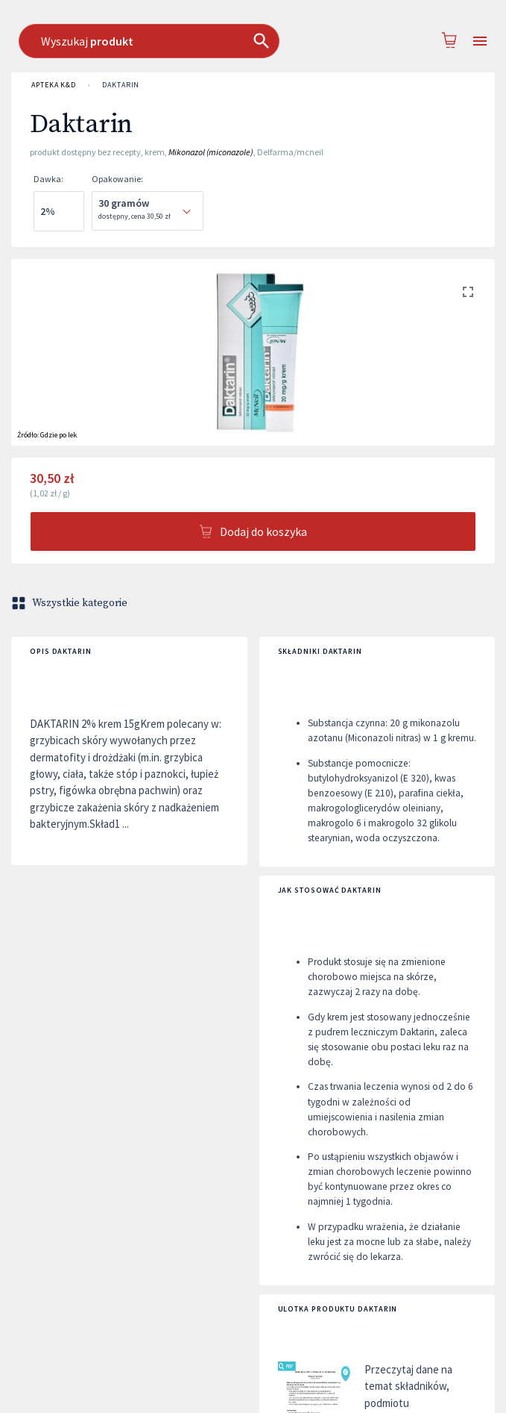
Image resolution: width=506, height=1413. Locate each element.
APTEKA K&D (53, 85)
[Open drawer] (480, 41)
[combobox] (262, 41)
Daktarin (120, 85)
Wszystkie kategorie (70, 603)
